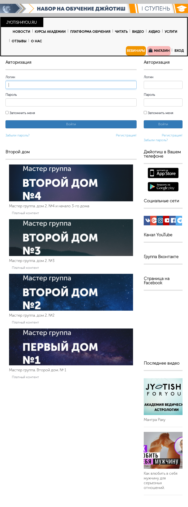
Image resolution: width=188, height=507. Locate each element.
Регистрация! (126, 135)
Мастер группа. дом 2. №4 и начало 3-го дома (49, 206)
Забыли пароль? (17, 135)
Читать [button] (121, 32)
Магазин (159, 50)
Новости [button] (21, 32)
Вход (179, 51)
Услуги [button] (171, 32)
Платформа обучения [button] (90, 32)
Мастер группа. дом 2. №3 (31, 260)
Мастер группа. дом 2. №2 (31, 315)
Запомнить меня (20, 113)
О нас (36, 41)
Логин (10, 77)
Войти (71, 124)
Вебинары (136, 51)
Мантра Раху (154, 419)
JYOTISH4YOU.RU (21, 22)
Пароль (11, 95)
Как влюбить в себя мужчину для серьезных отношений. (161, 480)
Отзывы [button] (19, 41)
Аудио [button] (154, 32)
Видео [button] (138, 32)
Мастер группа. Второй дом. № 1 (37, 370)
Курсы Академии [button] (50, 32)
